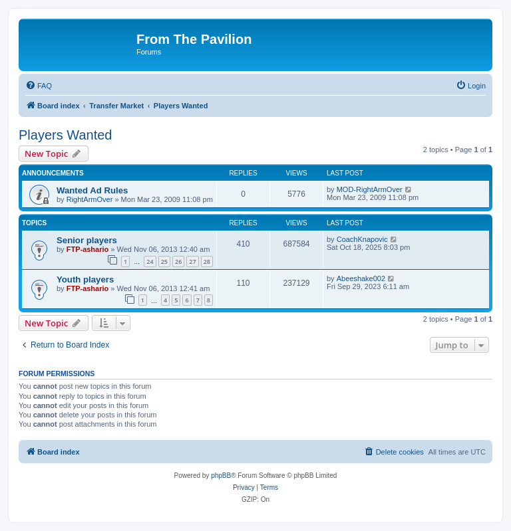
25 (164, 261)
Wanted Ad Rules (92, 190)
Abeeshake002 (361, 278)
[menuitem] (38, 86)
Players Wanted (65, 135)
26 (178, 261)
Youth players (85, 279)
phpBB (221, 475)
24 (149, 261)
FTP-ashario (88, 249)
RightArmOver (90, 199)
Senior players (87, 240)
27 (192, 261)
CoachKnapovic (362, 239)
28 (207, 261)
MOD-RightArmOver (370, 189)
